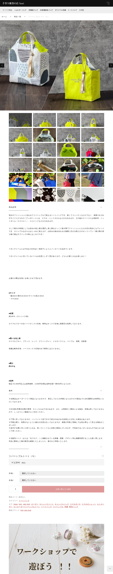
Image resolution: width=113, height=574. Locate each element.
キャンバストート (46, 504)
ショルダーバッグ (20, 10)
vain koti (26, 504)
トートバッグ (72, 10)
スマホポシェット (89, 504)
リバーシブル (58, 507)
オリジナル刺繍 (60, 10)
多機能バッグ (33, 10)
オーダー (34, 504)
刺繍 (66, 507)
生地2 (11, 480)
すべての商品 (7, 10)
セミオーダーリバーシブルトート (26, 507)
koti (20, 504)
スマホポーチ (75, 504)
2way (15, 504)
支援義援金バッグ (46, 10)
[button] (2, 65)
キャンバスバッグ (62, 504)
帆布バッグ (73, 507)
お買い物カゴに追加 (63, 489)
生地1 (11, 473)
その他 (81, 10)
